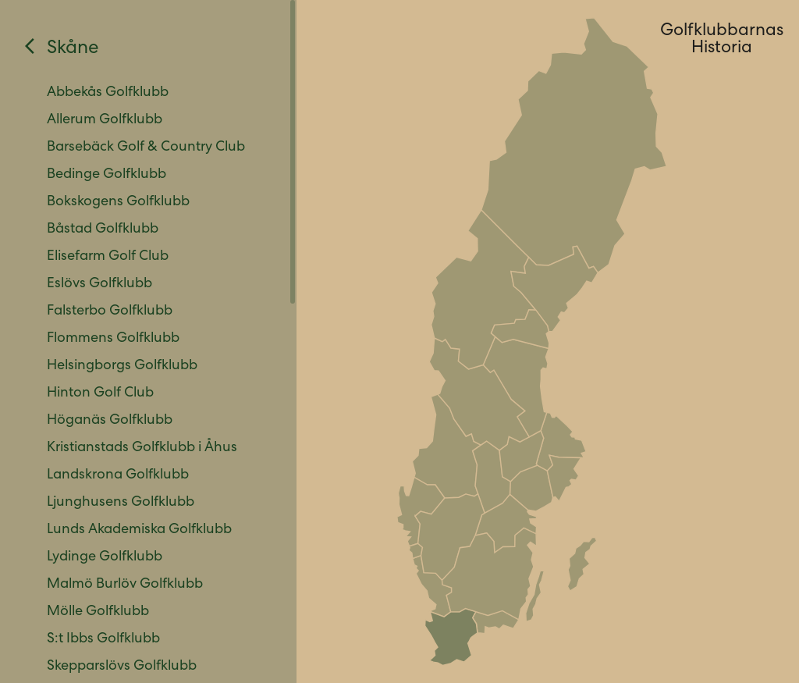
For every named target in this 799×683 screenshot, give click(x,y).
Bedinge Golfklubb (106, 175)
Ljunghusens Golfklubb (120, 503)
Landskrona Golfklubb (118, 475)
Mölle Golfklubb (98, 612)
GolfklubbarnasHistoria (721, 40)
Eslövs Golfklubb (99, 284)
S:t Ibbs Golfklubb (103, 639)
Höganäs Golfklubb (109, 421)
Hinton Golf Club (100, 393)
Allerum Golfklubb (104, 120)
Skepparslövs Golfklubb (122, 667)
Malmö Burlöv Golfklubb (125, 585)
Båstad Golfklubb (102, 229)
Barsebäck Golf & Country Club (146, 148)
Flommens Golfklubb (113, 339)
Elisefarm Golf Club (108, 257)
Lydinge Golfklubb (104, 557)
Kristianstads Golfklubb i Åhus (142, 448)
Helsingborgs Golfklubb (122, 366)
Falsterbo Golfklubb (109, 311)
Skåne (73, 49)
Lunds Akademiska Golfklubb (139, 530)
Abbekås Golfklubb (108, 93)
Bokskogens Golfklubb (118, 202)
